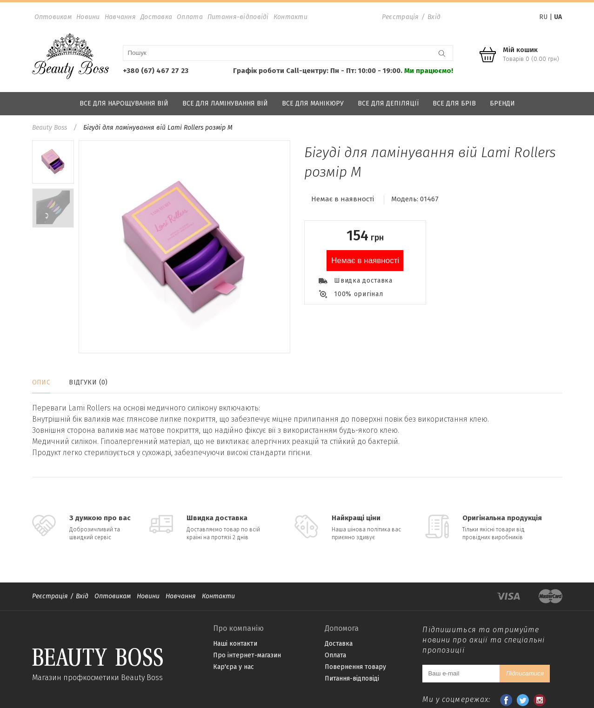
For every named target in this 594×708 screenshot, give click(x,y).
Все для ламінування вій (225, 103)
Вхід (433, 17)
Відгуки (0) (88, 382)
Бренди (502, 103)
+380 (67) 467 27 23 (155, 70)
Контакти (290, 17)
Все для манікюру (313, 103)
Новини (88, 17)
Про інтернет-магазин (247, 655)
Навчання (120, 17)
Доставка (156, 17)
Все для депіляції (388, 103)
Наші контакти (235, 644)
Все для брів (454, 103)
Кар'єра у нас (233, 667)
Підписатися (525, 673)
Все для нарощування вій (124, 103)
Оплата (190, 17)
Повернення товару (355, 667)
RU (543, 17)
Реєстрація (400, 17)
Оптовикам (53, 17)
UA (558, 17)
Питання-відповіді (238, 17)
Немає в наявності (365, 260)
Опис (41, 382)
